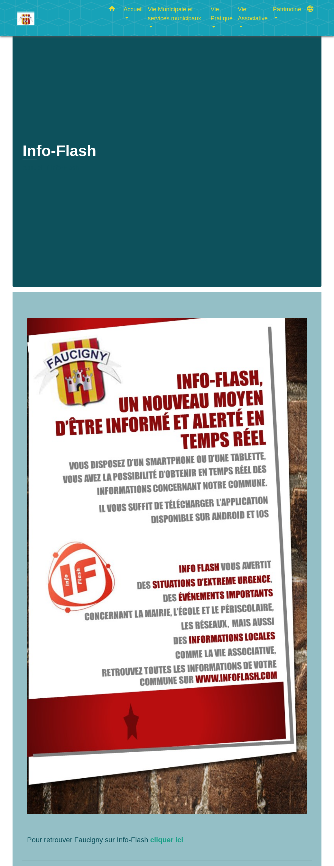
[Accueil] (57, 18)
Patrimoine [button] (287, 9)
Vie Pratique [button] (222, 14)
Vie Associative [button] (253, 14)
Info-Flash (65, 167)
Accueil (34, 167)
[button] (112, 10)
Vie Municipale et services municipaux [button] (174, 14)
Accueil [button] (133, 9)
